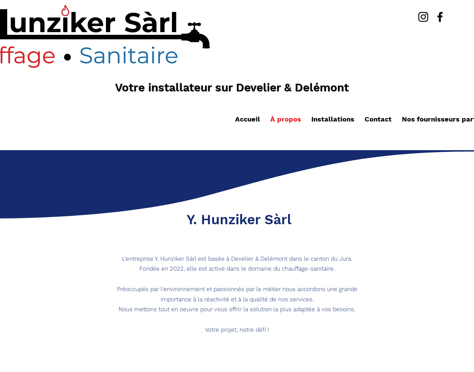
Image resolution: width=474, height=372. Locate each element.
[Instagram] (423, 17)
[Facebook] (440, 17)
